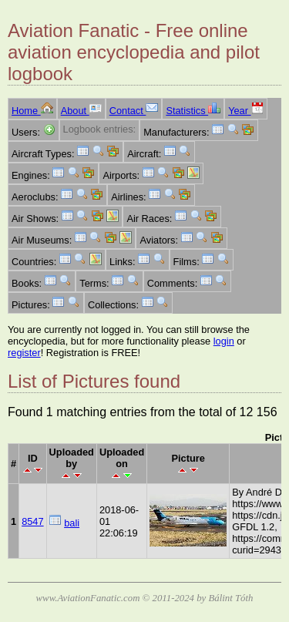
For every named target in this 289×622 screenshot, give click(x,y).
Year (245, 110)
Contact (134, 110)
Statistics (193, 110)
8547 (32, 521)
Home (32, 110)
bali (71, 523)
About (81, 110)
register (24, 352)
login (223, 341)
